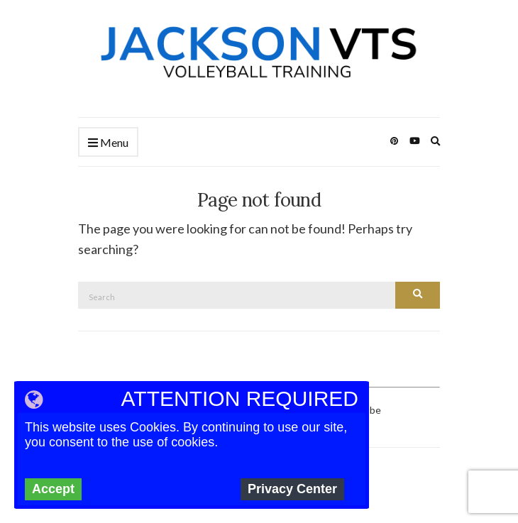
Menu (108, 143)
